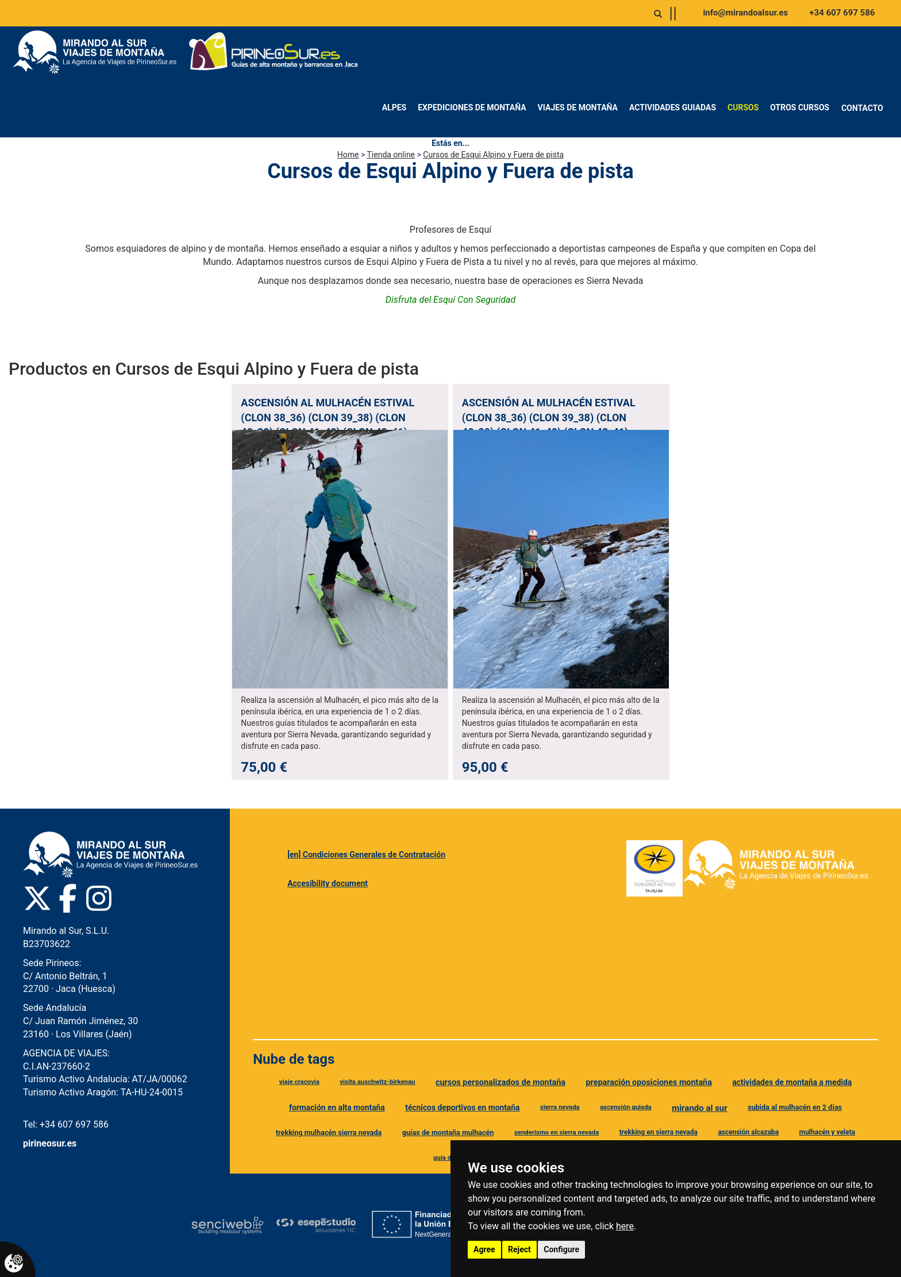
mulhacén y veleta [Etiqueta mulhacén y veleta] (827, 1132)
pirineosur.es (49, 1143)
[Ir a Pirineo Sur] (273, 52)
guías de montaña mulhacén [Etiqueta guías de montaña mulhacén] (448, 1132)
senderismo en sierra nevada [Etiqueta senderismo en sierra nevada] (556, 1132)
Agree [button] (484, 1249)
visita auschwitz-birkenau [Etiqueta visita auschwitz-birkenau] (377, 1082)
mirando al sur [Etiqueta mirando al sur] (699, 1108)
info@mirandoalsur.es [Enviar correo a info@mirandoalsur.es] (745, 12)
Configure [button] (561, 1249)
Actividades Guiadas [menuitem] (672, 107)
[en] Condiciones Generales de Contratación (366, 854)
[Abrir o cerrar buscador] (658, 14)
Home (348, 154)
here (625, 1226)
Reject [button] (519, 1249)
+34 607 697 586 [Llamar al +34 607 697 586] (842, 12)
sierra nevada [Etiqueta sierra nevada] (560, 1107)
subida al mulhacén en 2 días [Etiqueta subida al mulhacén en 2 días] (795, 1107)
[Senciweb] (227, 1225)
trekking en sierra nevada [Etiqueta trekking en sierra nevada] (658, 1132)
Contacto (862, 108)
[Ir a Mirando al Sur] (98, 52)
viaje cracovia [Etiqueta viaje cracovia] (299, 1082)
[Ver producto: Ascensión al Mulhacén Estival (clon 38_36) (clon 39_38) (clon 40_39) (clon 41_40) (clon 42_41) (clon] (340, 582)
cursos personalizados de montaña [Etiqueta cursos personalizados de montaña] (500, 1082)
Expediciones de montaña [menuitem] (472, 107)
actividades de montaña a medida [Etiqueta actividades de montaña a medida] (792, 1082)
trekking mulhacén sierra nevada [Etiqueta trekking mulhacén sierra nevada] (329, 1132)
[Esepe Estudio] (316, 1225)
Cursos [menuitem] (742, 107)
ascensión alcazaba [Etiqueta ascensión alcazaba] (748, 1132)
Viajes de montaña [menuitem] (578, 107)
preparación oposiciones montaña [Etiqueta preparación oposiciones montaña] (649, 1082)
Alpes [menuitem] (394, 107)
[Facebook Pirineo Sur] (67, 898)
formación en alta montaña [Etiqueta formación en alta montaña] (337, 1107)
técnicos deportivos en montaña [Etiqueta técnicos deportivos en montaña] (462, 1107)
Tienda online (391, 154)
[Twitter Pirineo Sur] (37, 898)
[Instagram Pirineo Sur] (98, 898)
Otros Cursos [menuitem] (799, 107)
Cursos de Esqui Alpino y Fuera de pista (493, 154)
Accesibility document (327, 883)
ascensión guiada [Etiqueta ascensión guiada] (625, 1107)
